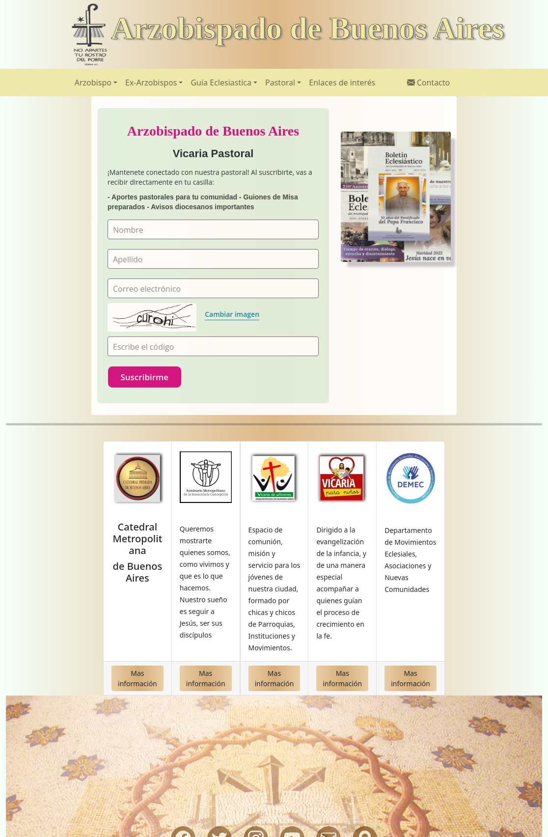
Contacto (428, 82)
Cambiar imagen (232, 314)
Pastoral (280, 82)
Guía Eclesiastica (221, 82)
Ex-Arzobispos (151, 82)
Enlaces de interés (342, 82)
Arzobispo (93, 82)
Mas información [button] (137, 678)
